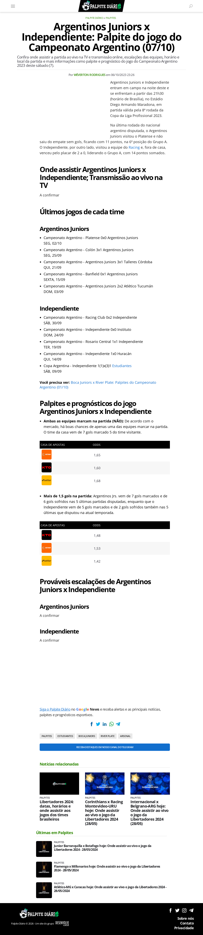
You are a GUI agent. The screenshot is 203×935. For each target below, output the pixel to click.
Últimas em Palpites (54, 832)
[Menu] (12, 6)
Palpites (111, 18)
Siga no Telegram (191, 910)
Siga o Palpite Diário (55, 709)
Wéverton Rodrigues (89, 75)
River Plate (108, 736)
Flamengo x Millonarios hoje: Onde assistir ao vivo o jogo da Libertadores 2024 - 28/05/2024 (107, 868)
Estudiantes (122, 365)
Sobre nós (185, 918)
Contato (187, 923)
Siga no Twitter (177, 910)
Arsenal (125, 736)
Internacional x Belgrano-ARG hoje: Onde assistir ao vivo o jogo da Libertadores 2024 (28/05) (149, 813)
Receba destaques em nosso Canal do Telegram (104, 747)
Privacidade (184, 927)
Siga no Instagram (184, 910)
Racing (134, 147)
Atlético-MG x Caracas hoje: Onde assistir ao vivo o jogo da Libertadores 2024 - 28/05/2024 (110, 889)
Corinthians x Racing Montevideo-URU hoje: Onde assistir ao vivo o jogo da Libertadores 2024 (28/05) (104, 813)
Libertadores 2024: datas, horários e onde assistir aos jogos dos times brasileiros (57, 810)
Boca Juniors (87, 736)
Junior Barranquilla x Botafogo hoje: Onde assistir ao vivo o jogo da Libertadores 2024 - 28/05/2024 (102, 848)
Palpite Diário (94, 18)
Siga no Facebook (170, 910)
